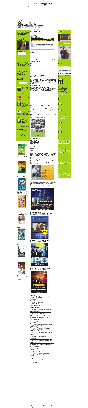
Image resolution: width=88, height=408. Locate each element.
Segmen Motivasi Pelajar (66, 166)
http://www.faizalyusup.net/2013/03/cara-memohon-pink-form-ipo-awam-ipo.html (41, 316)
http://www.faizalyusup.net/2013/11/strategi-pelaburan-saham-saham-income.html (41, 337)
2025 (60, 98)
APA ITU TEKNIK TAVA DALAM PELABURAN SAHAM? (25, 88)
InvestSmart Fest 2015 (63, 118)
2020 (60, 104)
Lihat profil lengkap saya (63, 94)
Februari (61, 128)
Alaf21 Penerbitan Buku (21, 135)
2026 (60, 97)
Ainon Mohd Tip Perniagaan (22, 134)
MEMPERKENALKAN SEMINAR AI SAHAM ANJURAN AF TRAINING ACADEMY (25, 121)
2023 (60, 100)
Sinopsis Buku (24, 96)
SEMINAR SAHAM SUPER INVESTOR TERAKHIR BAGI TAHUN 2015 (65, 117)
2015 (60, 110)
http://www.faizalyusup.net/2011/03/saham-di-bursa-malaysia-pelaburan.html (40, 312)
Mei (60, 124)
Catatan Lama (53, 405)
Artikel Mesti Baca (64, 141)
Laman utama (44, 405)
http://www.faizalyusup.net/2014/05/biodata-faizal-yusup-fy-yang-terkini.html (40, 309)
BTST (69, 142)
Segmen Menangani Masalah (64, 164)
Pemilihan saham (61, 154)
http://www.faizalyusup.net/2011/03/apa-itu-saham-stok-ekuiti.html (39, 310)
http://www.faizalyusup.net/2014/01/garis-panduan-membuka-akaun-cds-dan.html (41, 324)
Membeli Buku (60, 152)
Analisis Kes (60, 140)
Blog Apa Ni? (63, 142)
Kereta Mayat (20, 131)
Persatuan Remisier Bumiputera (23, 130)
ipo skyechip (64, 147)
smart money (67, 172)
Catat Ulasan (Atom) (37, 407)
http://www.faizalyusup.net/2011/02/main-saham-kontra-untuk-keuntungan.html (41, 339)
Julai (60, 122)
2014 (60, 131)
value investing (62, 174)
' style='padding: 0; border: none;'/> (35, 358)
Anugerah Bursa (65, 140)
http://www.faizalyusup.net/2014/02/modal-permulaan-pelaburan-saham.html (40, 329)
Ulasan (19, 54)
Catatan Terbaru (33, 405)
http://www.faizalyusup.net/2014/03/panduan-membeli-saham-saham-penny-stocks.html (42, 343)
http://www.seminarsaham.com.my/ (35, 351)
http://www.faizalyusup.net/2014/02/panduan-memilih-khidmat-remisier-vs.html (40, 333)
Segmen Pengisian (62, 168)
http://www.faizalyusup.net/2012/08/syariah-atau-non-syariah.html (39, 336)
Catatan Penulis (66, 143)
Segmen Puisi (60, 169)
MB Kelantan (68, 151)
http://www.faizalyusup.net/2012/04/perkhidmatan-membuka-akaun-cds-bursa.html (41, 325)
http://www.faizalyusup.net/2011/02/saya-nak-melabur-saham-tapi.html (39, 313)
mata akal (68, 150)
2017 (60, 108)
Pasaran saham (68, 153)
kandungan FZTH (64, 148)
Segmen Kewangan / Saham (64, 161)
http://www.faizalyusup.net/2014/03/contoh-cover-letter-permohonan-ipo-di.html (41, 320)
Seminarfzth (67, 171)
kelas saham (68, 148)
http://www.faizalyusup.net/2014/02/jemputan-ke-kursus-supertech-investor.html (41, 354)
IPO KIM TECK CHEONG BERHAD (35, 31)
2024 (60, 99)
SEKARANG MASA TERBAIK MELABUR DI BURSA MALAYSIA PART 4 (25, 103)
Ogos (61, 121)
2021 (60, 103)
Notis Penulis (63, 153)
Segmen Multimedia (64, 167)
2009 (60, 137)
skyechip (63, 172)
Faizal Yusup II (19, 279)
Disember (61, 111)
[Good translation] (41, 5)
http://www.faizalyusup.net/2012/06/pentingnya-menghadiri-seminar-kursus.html (41, 347)
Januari (61, 129)
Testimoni (59, 173)
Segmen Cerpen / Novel (62, 157)
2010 (60, 136)
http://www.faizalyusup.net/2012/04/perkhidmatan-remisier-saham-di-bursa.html (41, 332)
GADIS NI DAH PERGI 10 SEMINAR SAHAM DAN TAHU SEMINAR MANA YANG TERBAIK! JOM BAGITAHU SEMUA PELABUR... (23, 34)
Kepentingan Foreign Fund (61, 149)
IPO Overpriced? (60, 147)
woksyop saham (60, 175)
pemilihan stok (67, 154)
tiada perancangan (65, 173)
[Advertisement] (43, 396)
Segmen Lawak (61, 163)
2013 (60, 132)
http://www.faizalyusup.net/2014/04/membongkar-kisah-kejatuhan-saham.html (40, 344)
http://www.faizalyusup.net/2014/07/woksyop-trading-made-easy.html (39, 348)
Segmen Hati (65, 158)
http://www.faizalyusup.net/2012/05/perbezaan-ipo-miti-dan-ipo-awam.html (40, 317)
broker (66, 142)
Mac (60, 127)
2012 (60, 133)
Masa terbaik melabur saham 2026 (62, 150)
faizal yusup (19, 20)
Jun (60, 123)
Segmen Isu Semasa (62, 159)
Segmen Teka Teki (66, 169)
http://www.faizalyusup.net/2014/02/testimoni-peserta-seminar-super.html (40, 353)
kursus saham (68, 149)
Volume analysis (67, 174)
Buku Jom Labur (60, 143)
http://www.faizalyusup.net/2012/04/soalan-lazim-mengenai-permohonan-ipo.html (41, 321)
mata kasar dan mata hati (61, 151)
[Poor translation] (45, 5)
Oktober (61, 114)
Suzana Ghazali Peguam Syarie (22, 136)
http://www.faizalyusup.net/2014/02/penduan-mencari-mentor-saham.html (40, 328)
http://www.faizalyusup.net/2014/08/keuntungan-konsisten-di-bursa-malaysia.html (41, 340)
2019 (60, 105)
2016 (60, 109)
